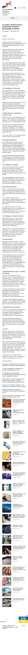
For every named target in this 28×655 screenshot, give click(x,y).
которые (22, 408)
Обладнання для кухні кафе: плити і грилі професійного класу (18, 550)
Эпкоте (18, 410)
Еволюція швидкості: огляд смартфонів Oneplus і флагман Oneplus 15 (19, 508)
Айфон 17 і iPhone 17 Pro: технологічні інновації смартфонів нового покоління (19, 498)
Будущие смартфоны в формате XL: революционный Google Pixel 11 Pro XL (18, 425)
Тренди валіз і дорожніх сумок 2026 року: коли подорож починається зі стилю (18, 592)
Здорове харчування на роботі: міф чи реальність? (19, 476)
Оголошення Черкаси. (7, 640)
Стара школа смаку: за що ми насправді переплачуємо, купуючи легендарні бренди (19, 467)
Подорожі (6, 44)
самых (14, 410)
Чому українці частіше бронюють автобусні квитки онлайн (18, 603)
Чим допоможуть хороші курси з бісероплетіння (18, 612)
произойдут (10, 410)
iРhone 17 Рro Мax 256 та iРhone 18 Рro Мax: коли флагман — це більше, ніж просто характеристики (19, 435)
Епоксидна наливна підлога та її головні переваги (17, 571)
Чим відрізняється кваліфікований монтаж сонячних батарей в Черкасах (18, 519)
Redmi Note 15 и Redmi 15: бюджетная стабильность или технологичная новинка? (19, 456)
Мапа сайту (3, 635)
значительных (10, 408)
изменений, (17, 408)
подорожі (4, 410)
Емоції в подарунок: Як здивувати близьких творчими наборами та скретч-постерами (18, 446)
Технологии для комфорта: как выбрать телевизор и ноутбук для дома (19, 487)
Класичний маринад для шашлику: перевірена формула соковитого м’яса (19, 582)
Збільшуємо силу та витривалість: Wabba (18, 539)
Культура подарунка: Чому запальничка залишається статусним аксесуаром (19, 561)
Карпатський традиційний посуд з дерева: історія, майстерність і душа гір (19, 414)
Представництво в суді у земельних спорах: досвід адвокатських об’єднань (19, 529)
